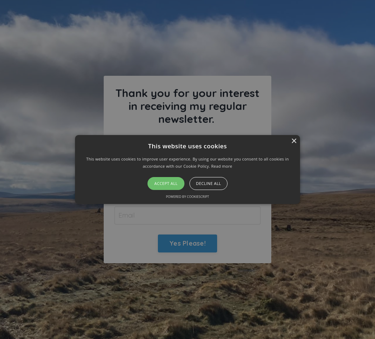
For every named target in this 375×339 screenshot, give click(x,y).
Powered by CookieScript (187, 196)
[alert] (187, 169)
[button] (187, 169)
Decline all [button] (208, 183)
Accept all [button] (166, 183)
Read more (221, 166)
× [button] (293, 141)
